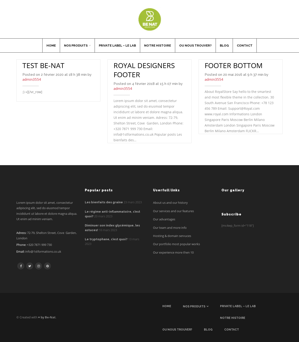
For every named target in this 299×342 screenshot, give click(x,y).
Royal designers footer (144, 70)
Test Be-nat (43, 65)
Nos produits (76, 45)
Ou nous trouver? (195, 45)
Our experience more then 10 (173, 252)
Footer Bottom (234, 65)
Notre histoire (157, 45)
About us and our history (170, 202)
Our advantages (164, 219)
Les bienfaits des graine (104, 202)
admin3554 (31, 79)
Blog (224, 45)
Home (51, 45)
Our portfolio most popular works (176, 244)
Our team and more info (170, 228)
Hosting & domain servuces (172, 236)
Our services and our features (173, 211)
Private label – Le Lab (117, 45)
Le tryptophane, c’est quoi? (106, 239)
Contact (245, 45)
